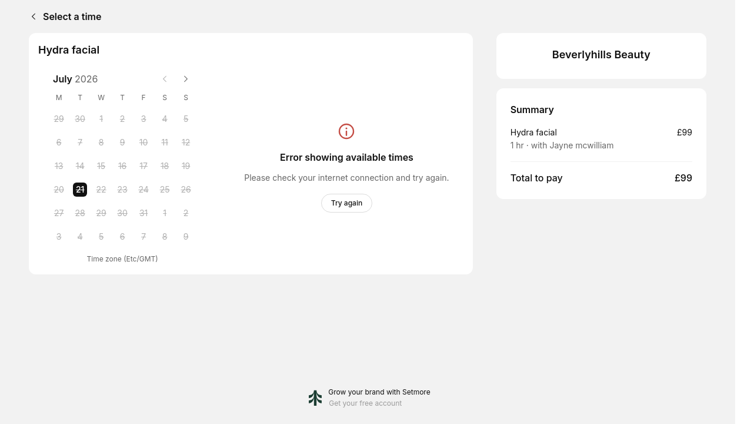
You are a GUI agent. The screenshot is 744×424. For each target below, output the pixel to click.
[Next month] (185, 78)
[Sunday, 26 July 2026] (186, 190)
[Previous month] (164, 78)
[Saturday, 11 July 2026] (165, 142)
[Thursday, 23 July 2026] (122, 190)
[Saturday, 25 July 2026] (165, 190)
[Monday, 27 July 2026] (59, 213)
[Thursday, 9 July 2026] (122, 142)
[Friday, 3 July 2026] (143, 119)
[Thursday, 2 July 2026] (122, 119)
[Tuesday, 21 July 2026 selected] (80, 190)
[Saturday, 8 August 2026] (165, 237)
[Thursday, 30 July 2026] (122, 213)
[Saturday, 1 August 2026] (165, 213)
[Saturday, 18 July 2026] (165, 166)
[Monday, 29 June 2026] (59, 119)
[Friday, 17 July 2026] (143, 166)
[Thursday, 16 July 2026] (122, 166)
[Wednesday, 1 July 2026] (101, 119)
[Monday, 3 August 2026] (59, 237)
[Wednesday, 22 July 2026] (101, 190)
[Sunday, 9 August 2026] (186, 237)
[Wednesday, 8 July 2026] (101, 142)
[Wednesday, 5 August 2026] (101, 237)
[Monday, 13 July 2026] (59, 166)
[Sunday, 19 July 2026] (186, 166)
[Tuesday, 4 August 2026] (80, 237)
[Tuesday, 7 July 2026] (80, 142)
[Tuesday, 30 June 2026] (80, 119)
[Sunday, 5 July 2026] (186, 119)
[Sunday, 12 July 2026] (186, 142)
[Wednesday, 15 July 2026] (101, 166)
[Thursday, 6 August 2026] (122, 237)
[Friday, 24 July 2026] (143, 190)
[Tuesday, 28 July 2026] (80, 213)
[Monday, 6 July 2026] (59, 142)
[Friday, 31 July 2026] (143, 213)
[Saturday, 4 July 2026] (165, 119)
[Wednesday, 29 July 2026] (101, 213)
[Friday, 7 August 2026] (143, 237)
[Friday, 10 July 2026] (143, 142)
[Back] (31, 16)
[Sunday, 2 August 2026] (186, 213)
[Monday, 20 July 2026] (59, 190)
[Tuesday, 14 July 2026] (80, 166)
